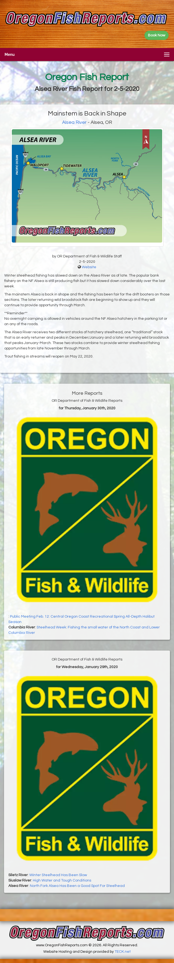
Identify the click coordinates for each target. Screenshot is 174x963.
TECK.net (123, 952)
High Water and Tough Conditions (62, 880)
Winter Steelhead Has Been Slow (58, 875)
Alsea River (74, 122)
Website (89, 267)
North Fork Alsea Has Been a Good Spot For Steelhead (77, 886)
